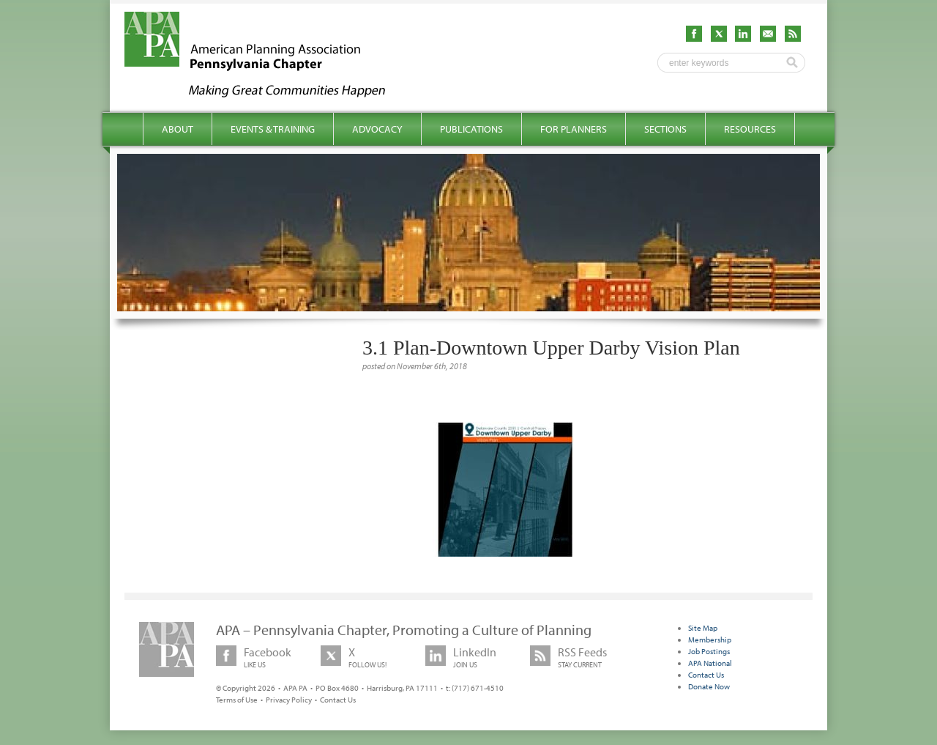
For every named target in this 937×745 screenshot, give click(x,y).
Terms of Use (237, 699)
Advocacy (377, 129)
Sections (665, 129)
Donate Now (709, 686)
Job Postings (709, 651)
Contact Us (338, 699)
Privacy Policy (289, 699)
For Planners (573, 129)
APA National (710, 663)
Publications (471, 129)
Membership (709, 639)
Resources (750, 129)
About (177, 129)
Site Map (702, 628)
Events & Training (273, 129)
